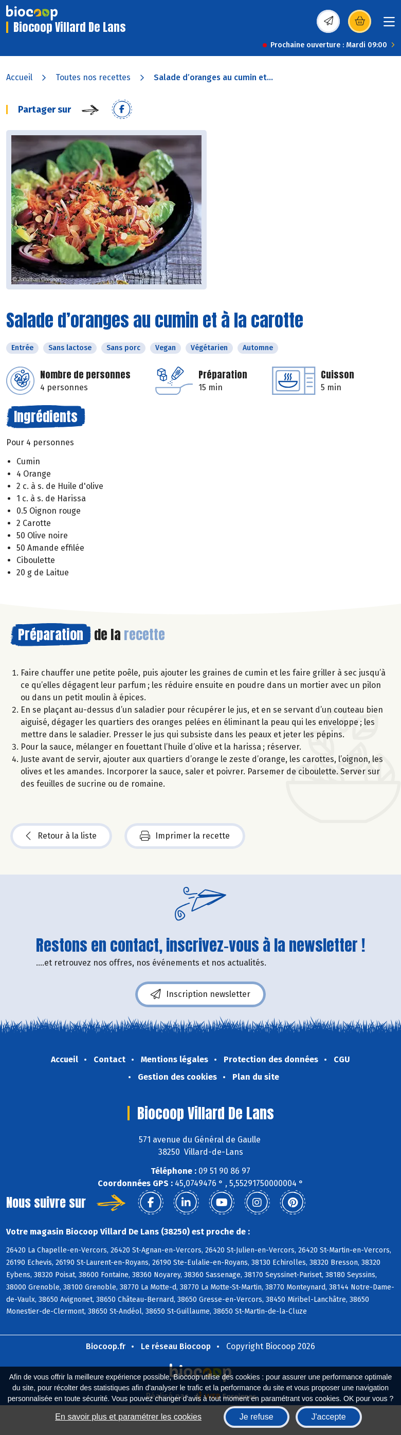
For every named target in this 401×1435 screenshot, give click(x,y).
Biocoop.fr (105, 1346)
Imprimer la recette (185, 836)
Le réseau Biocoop (176, 1346)
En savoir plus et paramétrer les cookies (128, 1416)
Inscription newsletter (200, 994)
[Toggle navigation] (389, 25)
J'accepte (329, 1416)
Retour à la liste (61, 836)
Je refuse (257, 1416)
